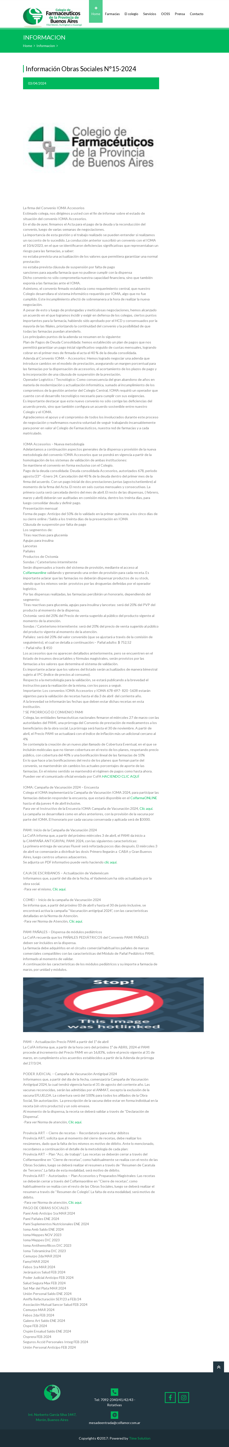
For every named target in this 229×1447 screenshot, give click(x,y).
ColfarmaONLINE (143, 798)
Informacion (45, 46)
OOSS (165, 11)
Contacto (196, 11)
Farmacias (112, 11)
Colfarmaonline (34, 572)
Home (95, 11)
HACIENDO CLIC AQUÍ (120, 776)
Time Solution (139, 1438)
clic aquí (110, 862)
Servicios (149, 11)
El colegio (131, 11)
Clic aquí (146, 808)
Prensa (180, 11)
